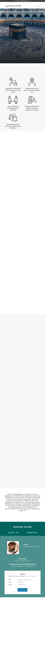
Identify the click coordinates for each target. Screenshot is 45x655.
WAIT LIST (22, 550)
